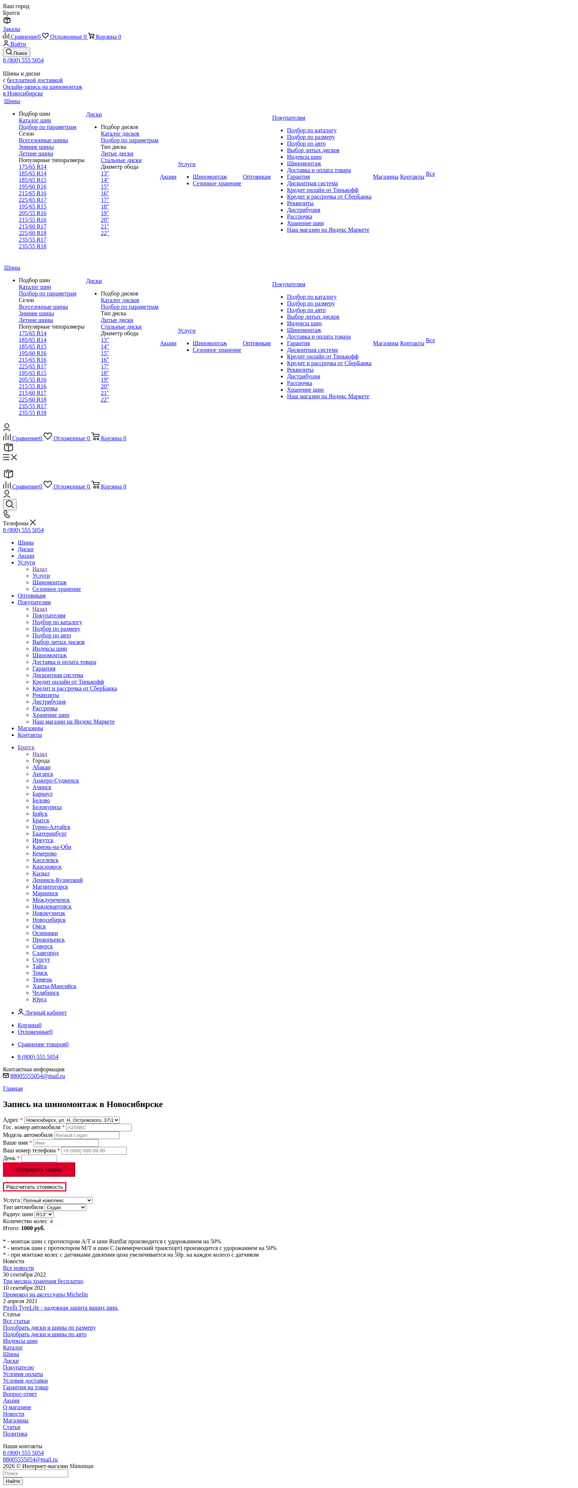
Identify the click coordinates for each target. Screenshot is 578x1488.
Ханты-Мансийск (54, 986)
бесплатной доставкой (35, 80)
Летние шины (36, 153)
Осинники (45, 933)
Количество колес (25, 1221)
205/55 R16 (32, 213)
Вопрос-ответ (20, 1394)
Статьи (11, 1427)
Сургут (41, 959)
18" (105, 206)
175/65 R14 (32, 167)
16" (105, 193)
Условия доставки (25, 1380)
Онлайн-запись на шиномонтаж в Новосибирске (42, 90)
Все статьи (16, 1321)
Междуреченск (51, 900)
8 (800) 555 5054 (23, 60)
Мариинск (45, 893)
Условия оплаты (23, 1374)
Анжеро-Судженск (55, 780)
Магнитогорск (50, 886)
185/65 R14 (32, 173)
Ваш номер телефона (31, 1150)
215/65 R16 (32, 193)
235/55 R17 (32, 240)
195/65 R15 (32, 206)
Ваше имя (17, 1142)
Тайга (39, 966)
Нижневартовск (52, 906)
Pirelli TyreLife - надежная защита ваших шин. (61, 1308)
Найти (13, 1481)
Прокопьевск (48, 939)
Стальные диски (121, 160)
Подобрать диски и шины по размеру (49, 1327)
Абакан (41, 767)
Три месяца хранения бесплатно (43, 1281)
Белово (41, 800)
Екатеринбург (49, 833)
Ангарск (42, 774)
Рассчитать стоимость (34, 1187)
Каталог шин (35, 120)
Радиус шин (18, 1214)
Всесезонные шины (43, 140)
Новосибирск (49, 920)
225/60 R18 (32, 233)
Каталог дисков (120, 133)
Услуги (41, 576)
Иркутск (42, 840)
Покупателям (49, 615)
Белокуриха (47, 807)
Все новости (18, 1268)
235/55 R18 (32, 246)
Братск (40, 820)
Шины (11, 1354)
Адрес (13, 1120)
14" (105, 180)
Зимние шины (36, 147)
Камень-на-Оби (51, 847)
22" (105, 233)
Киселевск (45, 860)
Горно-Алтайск (51, 827)
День (11, 1158)
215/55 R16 (32, 220)
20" (105, 220)
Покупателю (18, 1367)
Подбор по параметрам (47, 127)
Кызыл (40, 873)
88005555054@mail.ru (37, 1076)
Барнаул (42, 794)
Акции (11, 1400)
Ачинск (42, 787)
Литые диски (117, 153)
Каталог (13, 1347)
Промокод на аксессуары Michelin (45, 1294)
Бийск (40, 813)
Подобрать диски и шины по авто (45, 1334)
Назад (39, 569)
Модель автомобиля (28, 1135)
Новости (13, 1414)
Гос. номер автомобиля (34, 1127)
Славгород (45, 953)
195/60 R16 (32, 186)
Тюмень (42, 979)
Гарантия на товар (25, 1387)
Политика (15, 1434)
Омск (39, 926)
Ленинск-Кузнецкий (57, 880)
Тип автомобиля (23, 1207)
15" (105, 186)
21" (105, 226)
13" (105, 173)
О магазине (17, 1407)
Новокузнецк (48, 913)
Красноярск (47, 867)
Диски (11, 1361)
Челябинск (45, 993)
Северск (42, 946)
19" (105, 213)
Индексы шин (20, 1341)
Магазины (15, 1420)
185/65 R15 (32, 180)
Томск (40, 973)
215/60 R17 (32, 226)
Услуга (11, 1200)
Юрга (39, 999)
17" (105, 200)
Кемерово (44, 853)
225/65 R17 (32, 200)
